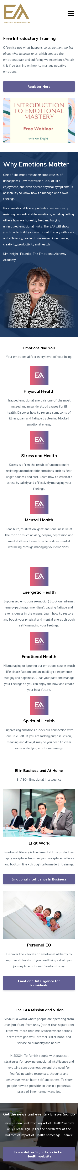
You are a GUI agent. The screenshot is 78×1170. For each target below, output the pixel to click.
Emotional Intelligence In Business (39, 879)
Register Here (39, 86)
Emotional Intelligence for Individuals (39, 983)
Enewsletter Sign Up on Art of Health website (39, 1154)
